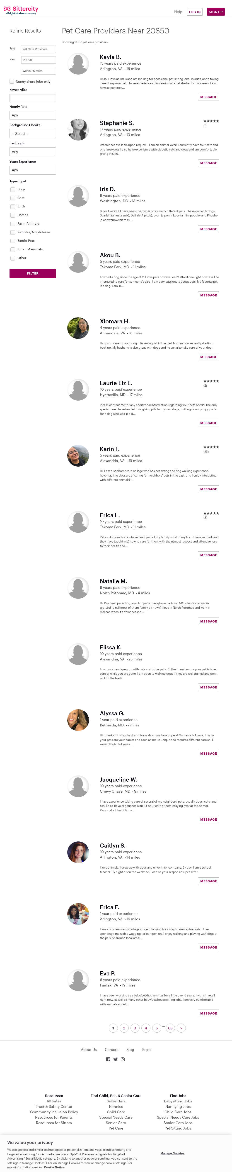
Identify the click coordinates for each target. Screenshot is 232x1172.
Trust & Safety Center (54, 1106)
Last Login (17, 143)
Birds (21, 206)
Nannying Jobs (178, 1106)
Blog (130, 1049)
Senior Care (116, 1122)
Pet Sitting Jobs (178, 1128)
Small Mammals (30, 249)
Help (178, 11)
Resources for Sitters (54, 1122)
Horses (22, 215)
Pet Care (116, 1128)
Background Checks (25, 125)
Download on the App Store (116, 1078)
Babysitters (116, 1101)
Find (12, 48)
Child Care (116, 1112)
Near (13, 59)
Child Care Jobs (177, 1112)
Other (21, 258)
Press (146, 1049)
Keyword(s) (18, 90)
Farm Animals (28, 223)
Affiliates (54, 1101)
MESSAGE (208, 97)
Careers (111, 1049)
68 (170, 1028)
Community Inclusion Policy (54, 1112)
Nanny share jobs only (33, 81)
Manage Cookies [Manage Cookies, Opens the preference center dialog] (172, 1153)
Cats (21, 198)
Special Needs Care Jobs (178, 1117)
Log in (195, 12)
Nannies (116, 1106)
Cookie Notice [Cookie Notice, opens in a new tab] (54, 1167)
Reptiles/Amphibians (34, 232)
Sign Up (216, 12)
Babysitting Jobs (178, 1101)
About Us (89, 1049)
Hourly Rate (18, 106)
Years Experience (23, 161)
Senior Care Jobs (178, 1122)
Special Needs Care (116, 1117)
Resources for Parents (54, 1117)
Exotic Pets (26, 240)
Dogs (21, 189)
